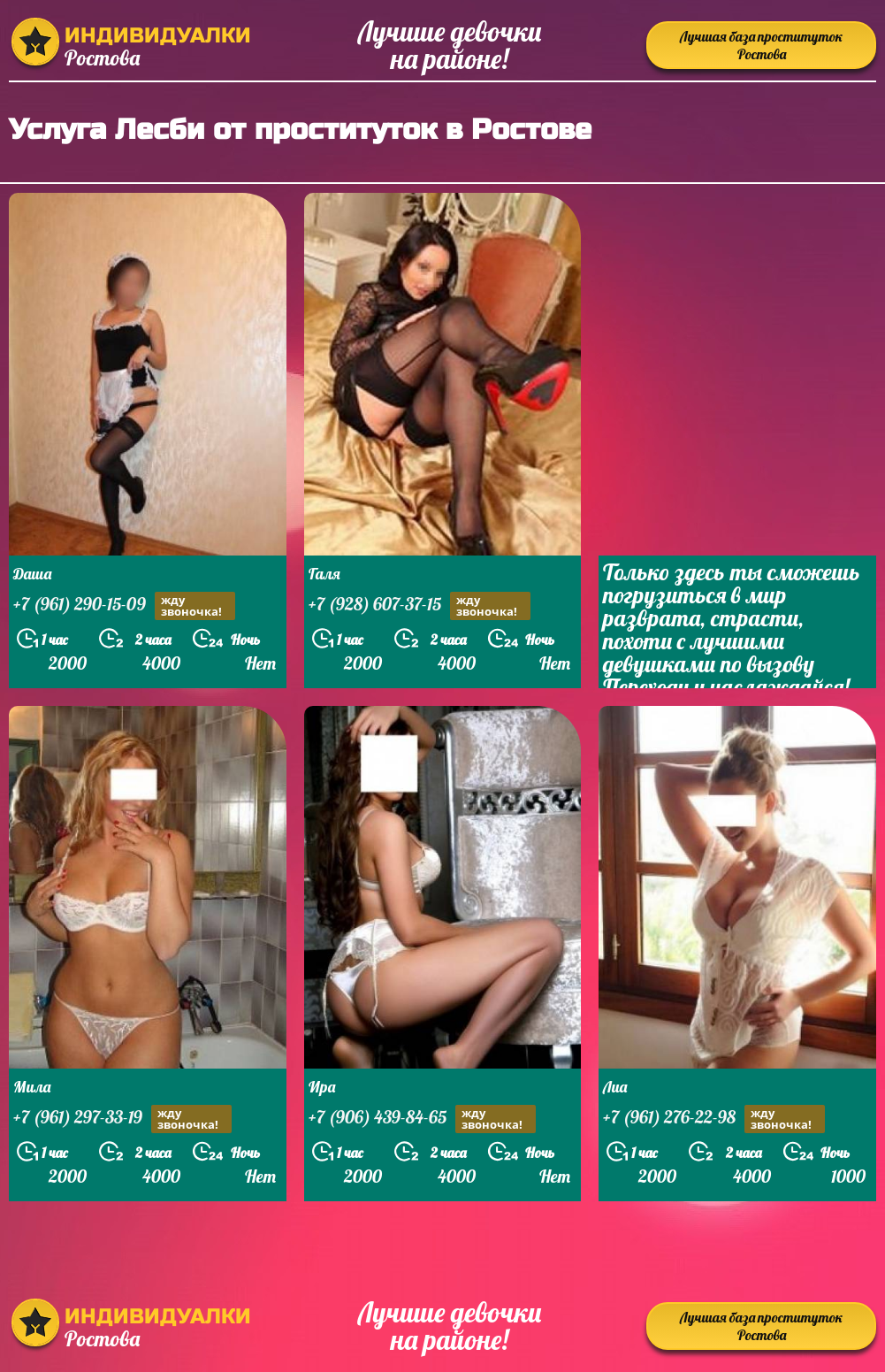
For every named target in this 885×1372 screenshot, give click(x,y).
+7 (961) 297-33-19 (122, 1119)
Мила (31, 1087)
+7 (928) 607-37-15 (419, 606)
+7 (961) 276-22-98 (714, 1119)
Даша (32, 573)
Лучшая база (761, 45)
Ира (322, 1087)
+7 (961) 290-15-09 (124, 606)
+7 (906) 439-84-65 (422, 1119)
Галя (324, 573)
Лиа (615, 1087)
